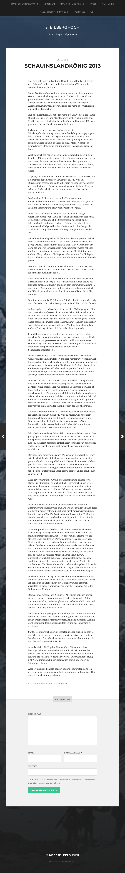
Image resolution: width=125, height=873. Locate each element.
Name (32, 753)
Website (32, 766)
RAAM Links (108, 4)
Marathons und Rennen (42, 683)
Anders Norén (68, 861)
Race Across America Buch (54, 12)
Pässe (93, 4)
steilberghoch (62, 27)
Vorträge (79, 12)
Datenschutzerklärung (24, 4)
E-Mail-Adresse (73, 753)
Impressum (49, 4)
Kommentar (34, 714)
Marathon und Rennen (72, 4)
